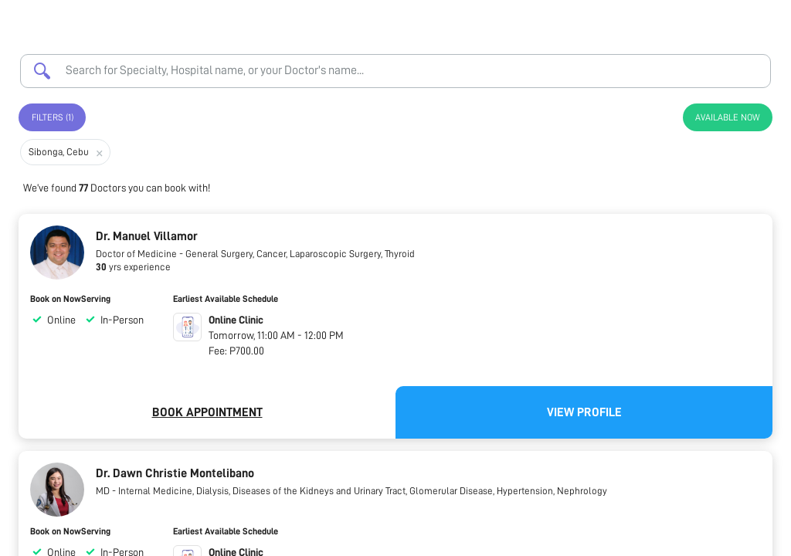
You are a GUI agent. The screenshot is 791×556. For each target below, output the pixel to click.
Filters (52, 117)
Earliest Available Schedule (225, 298)
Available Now (727, 117)
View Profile (584, 412)
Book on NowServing (70, 298)
